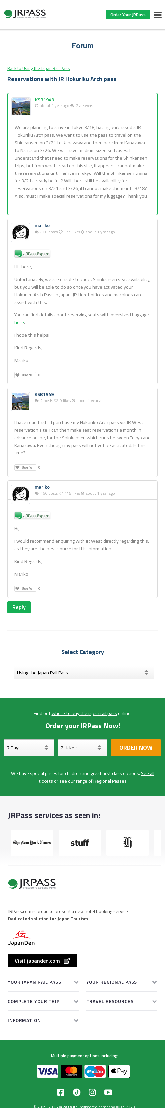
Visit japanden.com (43, 961)
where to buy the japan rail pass (84, 713)
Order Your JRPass (128, 14)
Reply (19, 607)
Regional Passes (110, 781)
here (19, 322)
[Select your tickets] (83, 747)
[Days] (29, 747)
